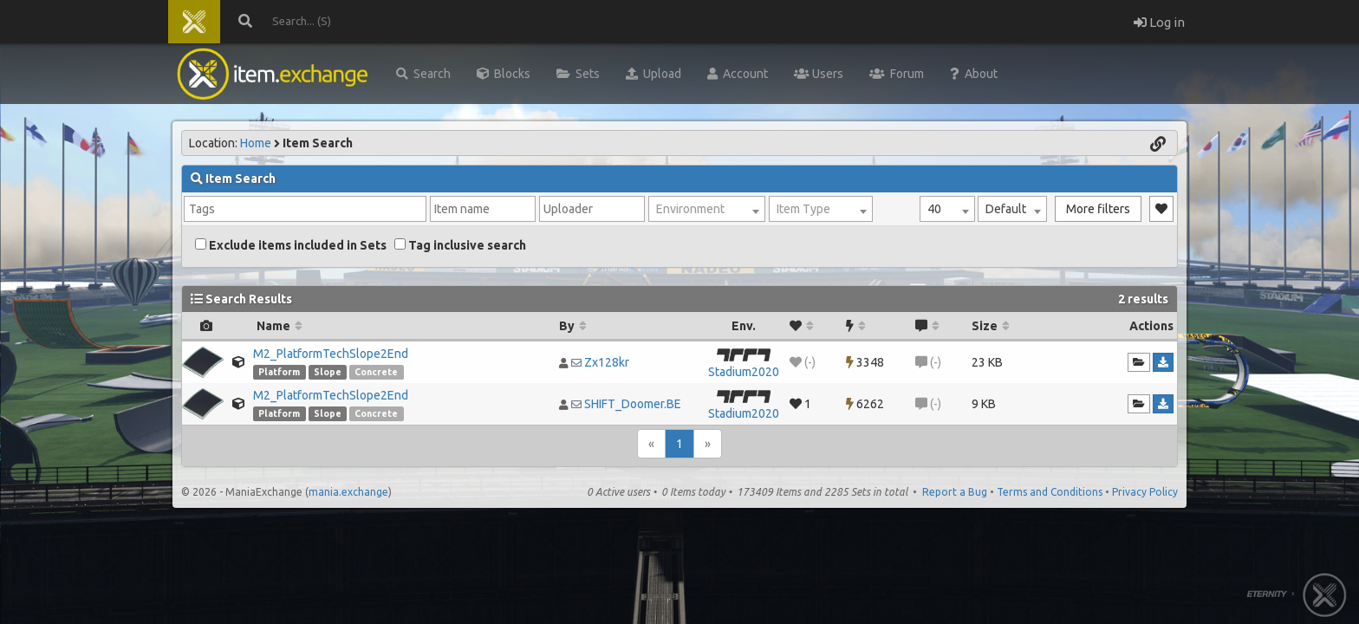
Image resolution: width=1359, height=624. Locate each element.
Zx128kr (606, 362)
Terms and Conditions (1049, 491)
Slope (327, 372)
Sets (578, 74)
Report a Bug (954, 491)
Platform (279, 372)
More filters (1098, 209)
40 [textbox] (934, 209)
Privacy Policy (1145, 491)
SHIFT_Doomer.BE (632, 404)
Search (423, 74)
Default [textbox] (1005, 209)
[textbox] (706, 209)
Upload (653, 74)
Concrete (376, 372)
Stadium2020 (743, 372)
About (974, 74)
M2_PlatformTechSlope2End (330, 354)
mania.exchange (348, 491)
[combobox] (947, 209)
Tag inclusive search (460, 245)
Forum (896, 74)
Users (818, 74)
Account (737, 74)
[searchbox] (305, 209)
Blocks (503, 74)
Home (255, 143)
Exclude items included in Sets (291, 245)
